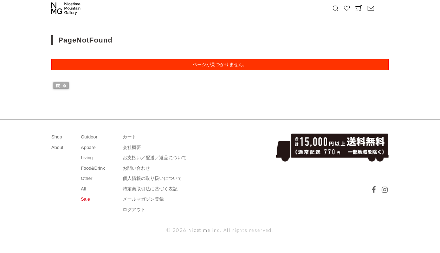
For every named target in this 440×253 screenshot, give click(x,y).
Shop (56, 137)
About (57, 147)
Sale (85, 199)
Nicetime (199, 230)
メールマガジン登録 (143, 199)
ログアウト (134, 209)
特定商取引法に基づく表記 (150, 189)
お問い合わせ (136, 168)
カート (129, 137)
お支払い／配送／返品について (155, 157)
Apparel (89, 147)
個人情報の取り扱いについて (152, 178)
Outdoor (89, 137)
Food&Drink (93, 168)
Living (87, 157)
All (83, 189)
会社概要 (132, 147)
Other (86, 178)
